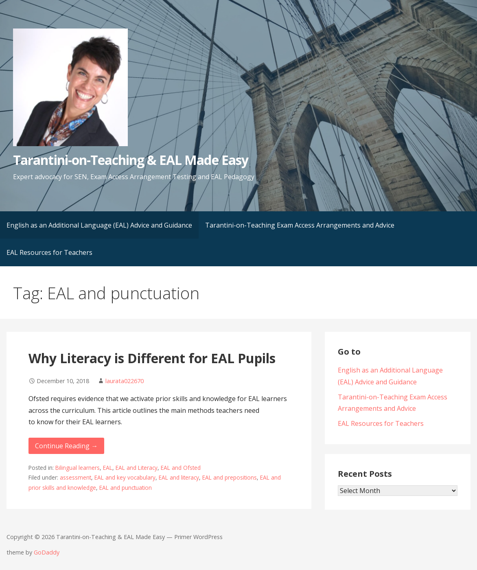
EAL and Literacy (137, 467)
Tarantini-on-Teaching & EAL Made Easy (130, 160)
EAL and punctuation (125, 487)
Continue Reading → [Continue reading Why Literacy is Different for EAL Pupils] (66, 445)
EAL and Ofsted (181, 467)
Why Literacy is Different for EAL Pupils (152, 358)
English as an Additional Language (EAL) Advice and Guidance (99, 225)
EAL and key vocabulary (124, 477)
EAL (107, 467)
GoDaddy (46, 552)
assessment (75, 477)
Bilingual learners (77, 467)
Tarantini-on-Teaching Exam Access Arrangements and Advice (299, 225)
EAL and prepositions (229, 477)
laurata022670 (124, 381)
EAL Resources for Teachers (49, 252)
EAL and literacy (179, 477)
